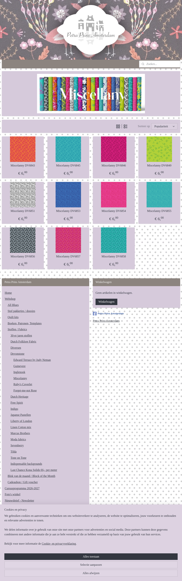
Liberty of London (21, 421)
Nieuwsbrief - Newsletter (19, 500)
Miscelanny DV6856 (23, 256)
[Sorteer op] (164, 126)
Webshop (10, 298)
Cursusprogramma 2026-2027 (22, 488)
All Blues (13, 305)
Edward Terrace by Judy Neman (32, 359)
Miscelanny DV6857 (68, 256)
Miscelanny (20, 378)
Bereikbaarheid (14, 512)
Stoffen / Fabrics (17, 329)
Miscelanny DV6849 (159, 165)
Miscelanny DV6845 (68, 165)
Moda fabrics (18, 439)
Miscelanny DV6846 (114, 165)
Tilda (14, 451)
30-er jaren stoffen (21, 335)
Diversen (16, 347)
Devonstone (17, 353)
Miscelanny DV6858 (114, 256)
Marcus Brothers (20, 433)
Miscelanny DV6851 (23, 210)
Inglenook (19, 372)
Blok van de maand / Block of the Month (31, 475)
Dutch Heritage (19, 396)
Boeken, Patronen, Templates (25, 323)
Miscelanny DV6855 (159, 210)
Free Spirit (17, 402)
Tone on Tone (18, 457)
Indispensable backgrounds (26, 463)
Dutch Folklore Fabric (23, 341)
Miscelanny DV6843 (23, 165)
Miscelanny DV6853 (68, 210)
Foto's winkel (12, 494)
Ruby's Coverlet (22, 384)
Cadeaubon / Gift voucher (23, 482)
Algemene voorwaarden (19, 518)
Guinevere (19, 366)
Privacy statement (15, 524)
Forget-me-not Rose (25, 390)
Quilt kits (13, 317)
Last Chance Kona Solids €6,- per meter (34, 469)
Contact (9, 506)
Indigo (14, 408)
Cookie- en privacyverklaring (59, 574)
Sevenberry (17, 445)
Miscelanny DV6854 (114, 210)
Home (8, 292)
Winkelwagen (106, 301)
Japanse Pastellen (21, 414)
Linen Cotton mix (21, 427)
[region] (67, 560)
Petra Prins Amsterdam (108, 313)
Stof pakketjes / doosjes (21, 311)
